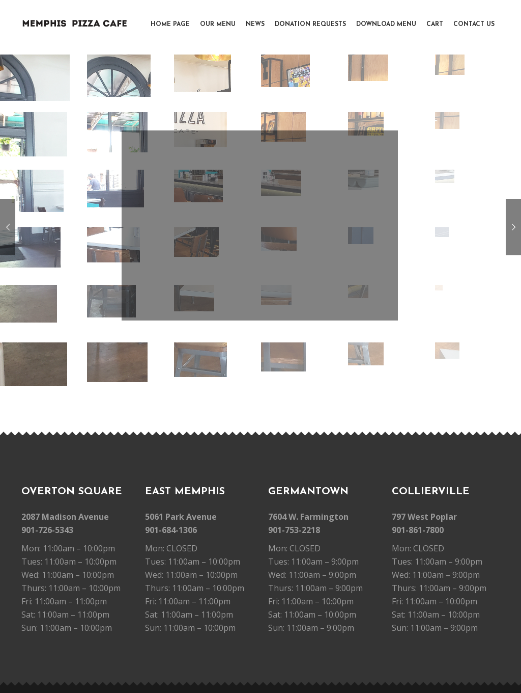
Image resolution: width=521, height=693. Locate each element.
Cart (434, 24)
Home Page (170, 24)
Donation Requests (310, 24)
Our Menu (218, 24)
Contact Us (474, 24)
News (255, 24)
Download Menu (386, 24)
